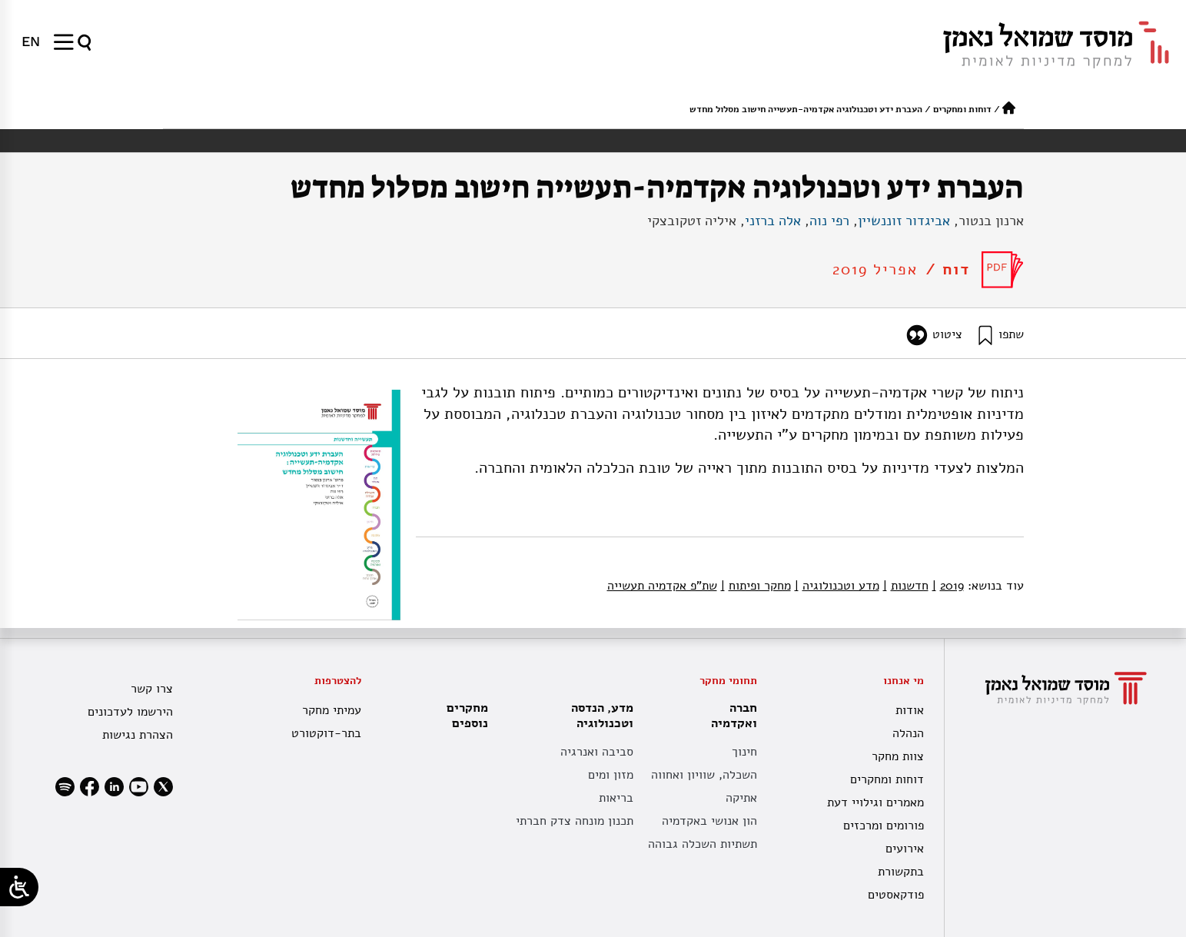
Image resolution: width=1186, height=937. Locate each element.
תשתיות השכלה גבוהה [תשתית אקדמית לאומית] (702, 844)
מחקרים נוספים (467, 715)
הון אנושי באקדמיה (709, 820)
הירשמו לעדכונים (130, 711)
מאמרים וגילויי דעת (875, 802)
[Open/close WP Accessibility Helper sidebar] (19, 887)
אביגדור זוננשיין (904, 220)
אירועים (904, 848)
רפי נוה (829, 220)
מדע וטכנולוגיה (837, 585)
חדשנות (906, 585)
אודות (909, 710)
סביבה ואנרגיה (596, 751)
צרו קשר (152, 688)
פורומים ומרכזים (883, 825)
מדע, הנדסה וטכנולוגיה (598, 715)
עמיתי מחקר (331, 710)
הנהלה (908, 733)
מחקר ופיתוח (756, 585)
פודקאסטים (896, 894)
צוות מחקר (898, 756)
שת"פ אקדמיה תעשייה (662, 585)
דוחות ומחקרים (962, 109)
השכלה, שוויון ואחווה (704, 774)
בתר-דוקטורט (326, 733)
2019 (948, 585)
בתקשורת (901, 871)
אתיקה (741, 797)
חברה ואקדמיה (730, 715)
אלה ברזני (773, 220)
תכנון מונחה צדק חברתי (574, 820)
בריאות (616, 797)
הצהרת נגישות (137, 734)
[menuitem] (31, 41)
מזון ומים (610, 774)
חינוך (744, 751)
